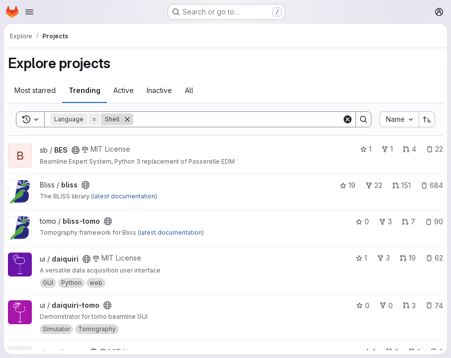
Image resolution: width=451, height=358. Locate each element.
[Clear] (348, 119)
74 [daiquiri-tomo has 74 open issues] (434, 305)
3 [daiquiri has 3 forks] (383, 258)
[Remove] (127, 119)
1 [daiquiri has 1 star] (361, 258)
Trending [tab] (84, 90)
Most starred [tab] (35, 90)
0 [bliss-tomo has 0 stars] (362, 221)
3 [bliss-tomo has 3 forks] (385, 221)
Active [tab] (123, 90)
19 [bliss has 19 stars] (348, 185)
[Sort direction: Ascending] (427, 119)
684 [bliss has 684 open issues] (432, 185)
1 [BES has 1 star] (365, 149)
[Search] (237, 119)
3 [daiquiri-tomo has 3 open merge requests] (409, 305)
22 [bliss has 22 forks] (373, 185)
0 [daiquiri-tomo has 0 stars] (362, 305)
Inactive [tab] (159, 90)
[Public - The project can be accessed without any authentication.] (76, 150)
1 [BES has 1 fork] (387, 149)
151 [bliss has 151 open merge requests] (401, 185)
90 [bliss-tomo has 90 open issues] (434, 221)
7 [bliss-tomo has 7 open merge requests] (408, 221)
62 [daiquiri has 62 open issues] (434, 258)
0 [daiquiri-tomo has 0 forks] (386, 305)
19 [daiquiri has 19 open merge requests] (408, 258)
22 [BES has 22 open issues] (434, 149)
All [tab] (189, 90)
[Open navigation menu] (29, 12)
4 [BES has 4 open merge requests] (409, 149)
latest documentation (124, 196)
